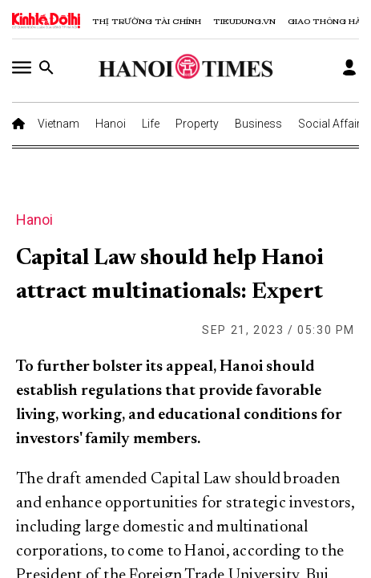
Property (197, 123)
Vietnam (58, 123)
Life (150, 123)
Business (258, 123)
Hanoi (110, 123)
